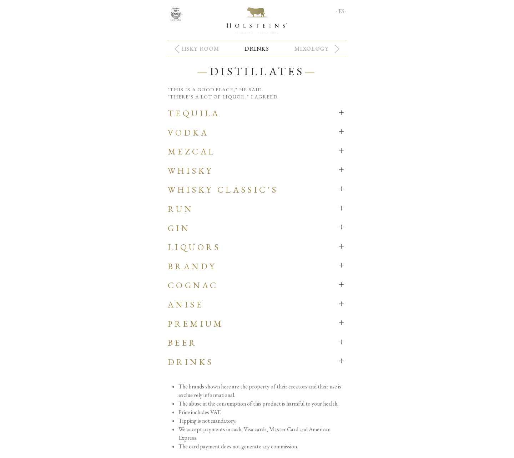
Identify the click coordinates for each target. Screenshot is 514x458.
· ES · (341, 11)
